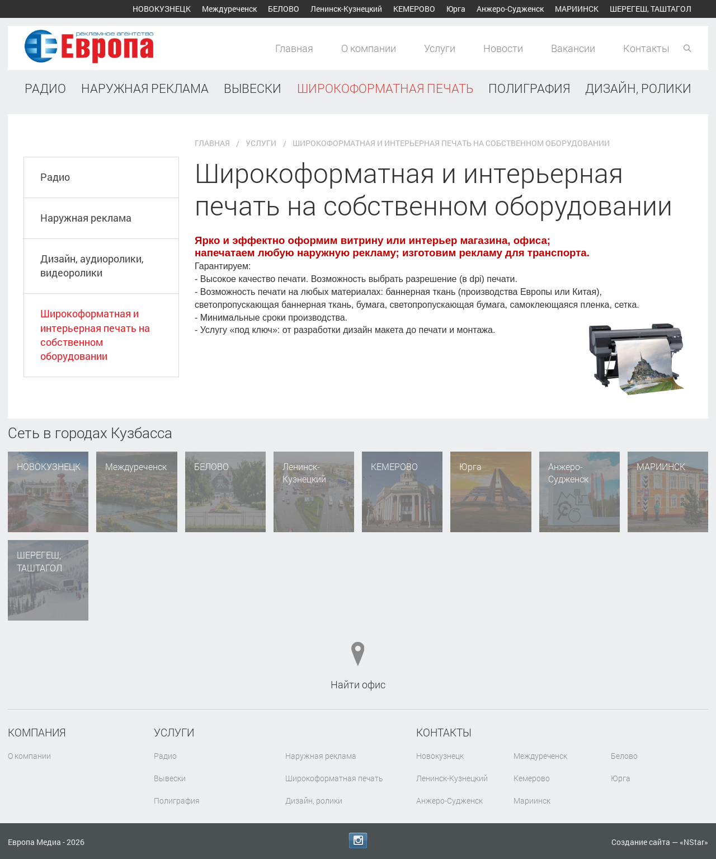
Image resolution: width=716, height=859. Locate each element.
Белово (283, 8)
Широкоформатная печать (334, 742)
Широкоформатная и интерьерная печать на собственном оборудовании (95, 307)
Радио (55, 142)
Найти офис (358, 648)
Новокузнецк (162, 8)
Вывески (170, 742)
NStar (694, 842)
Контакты (646, 48)
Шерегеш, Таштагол (650, 8)
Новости (503, 48)
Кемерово (414, 8)
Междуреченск (229, 8)
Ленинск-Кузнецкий (346, 8)
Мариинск (577, 8)
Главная (294, 48)
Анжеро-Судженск (510, 8)
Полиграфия (177, 764)
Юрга (455, 8)
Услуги (439, 48)
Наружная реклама (86, 185)
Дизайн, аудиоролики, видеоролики (92, 235)
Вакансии (573, 48)
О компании (368, 48)
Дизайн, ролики (313, 764)
